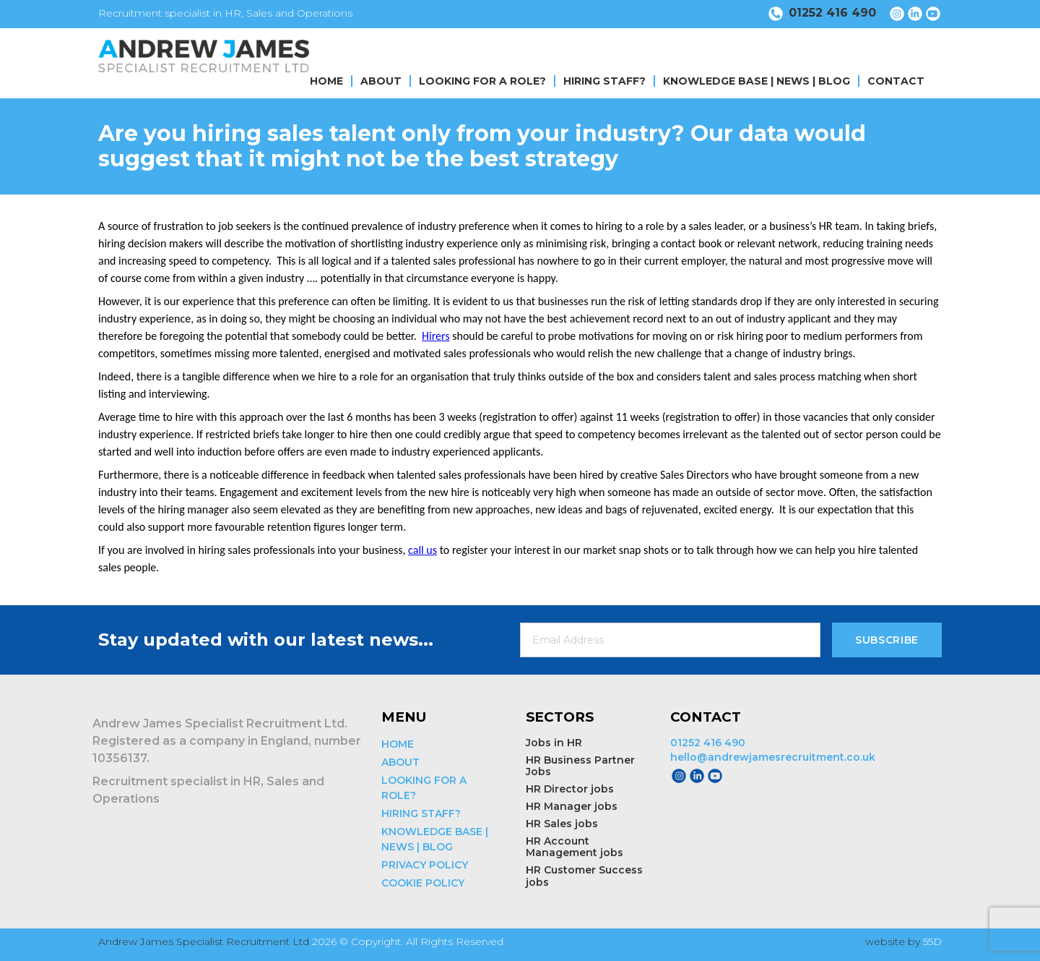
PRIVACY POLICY (424, 864)
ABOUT (381, 81)
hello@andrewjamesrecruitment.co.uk (772, 757)
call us (422, 550)
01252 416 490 (707, 742)
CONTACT (895, 81)
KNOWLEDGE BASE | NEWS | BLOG (756, 81)
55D (932, 941)
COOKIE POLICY (422, 882)
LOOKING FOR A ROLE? (482, 81)
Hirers (436, 336)
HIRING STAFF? (604, 81)
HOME (326, 81)
